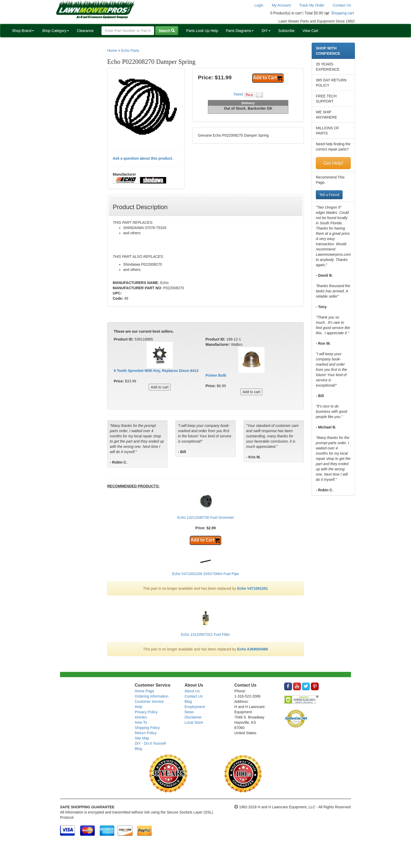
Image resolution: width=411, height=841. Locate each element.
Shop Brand (23, 31)
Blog (138, 749)
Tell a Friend (329, 195)
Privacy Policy (146, 712)
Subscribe (286, 31)
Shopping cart (342, 13)
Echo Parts (130, 50)
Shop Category (55, 31)
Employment (195, 707)
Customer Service (149, 701)
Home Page (144, 691)
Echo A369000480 (252, 649)
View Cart (310, 31)
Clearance (85, 31)
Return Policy (145, 733)
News (189, 712)
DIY (266, 31)
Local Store (194, 722)
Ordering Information (151, 696)
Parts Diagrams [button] (240, 31)
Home (112, 50)
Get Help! (333, 163)
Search (167, 31)
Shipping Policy (147, 728)
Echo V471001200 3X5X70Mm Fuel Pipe (205, 574)
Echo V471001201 (252, 588)
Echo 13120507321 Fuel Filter (205, 634)
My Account (281, 5)
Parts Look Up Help (202, 31)
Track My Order (312, 5)
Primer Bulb (216, 375)
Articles (141, 717)
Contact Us (342, 5)
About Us (192, 691)
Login (258, 5)
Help (138, 707)
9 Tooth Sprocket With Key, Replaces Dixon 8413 (156, 371)
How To (141, 722)
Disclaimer (193, 717)
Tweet (238, 94)
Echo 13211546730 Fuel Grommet (205, 517)
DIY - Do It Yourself (150, 743)
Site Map (142, 738)
